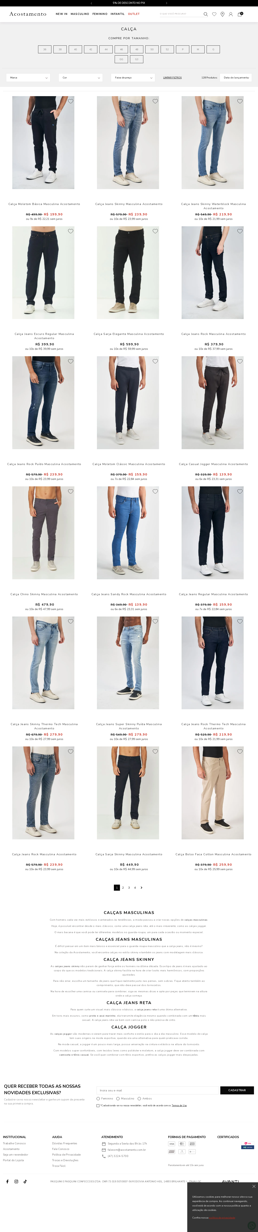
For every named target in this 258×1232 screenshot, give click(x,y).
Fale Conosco (61, 1192)
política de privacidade (222, 1217)
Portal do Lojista (13, 1203)
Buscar (206, 14)
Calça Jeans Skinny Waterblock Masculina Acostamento (213, 212)
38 (60, 49)
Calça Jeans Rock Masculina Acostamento (213, 348)
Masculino (81, 14)
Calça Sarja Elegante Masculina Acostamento (129, 348)
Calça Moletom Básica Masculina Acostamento (44, 210)
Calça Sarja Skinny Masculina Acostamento (129, 896)
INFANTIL (120, 14)
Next (141, 930)
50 (152, 49)
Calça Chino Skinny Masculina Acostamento (44, 622)
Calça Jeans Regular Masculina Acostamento (213, 622)
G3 (136, 59)
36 (44, 49)
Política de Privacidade (66, 1197)
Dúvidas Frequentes (64, 1186)
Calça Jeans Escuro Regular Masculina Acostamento (44, 350)
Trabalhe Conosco (14, 1186)
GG (121, 59)
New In (62, 14)
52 (167, 49)
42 (90, 49)
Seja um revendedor (15, 1197)
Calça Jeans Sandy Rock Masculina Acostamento (129, 622)
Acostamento (11, 1192)
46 (121, 49)
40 (75, 49)
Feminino (101, 14)
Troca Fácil (59, 1208)
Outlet (137, 14)
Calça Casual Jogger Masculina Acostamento (213, 485)
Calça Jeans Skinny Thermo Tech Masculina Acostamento (44, 761)
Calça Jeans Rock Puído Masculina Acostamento (44, 485)
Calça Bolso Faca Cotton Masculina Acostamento (214, 896)
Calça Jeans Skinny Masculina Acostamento (129, 210)
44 (106, 49)
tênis (196, 1058)
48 (136, 49)
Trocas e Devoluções (65, 1203)
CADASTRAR (237, 1133)
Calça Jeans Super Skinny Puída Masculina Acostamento (129, 761)
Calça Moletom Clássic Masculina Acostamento (129, 485)
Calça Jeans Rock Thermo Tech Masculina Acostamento (213, 761)
